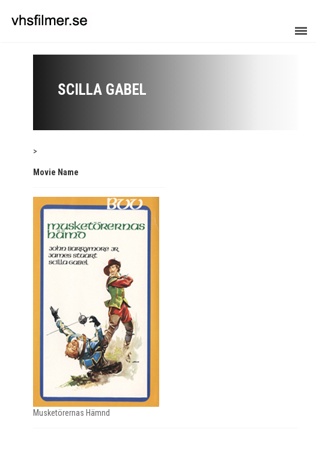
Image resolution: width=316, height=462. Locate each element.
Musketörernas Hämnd (71, 413)
